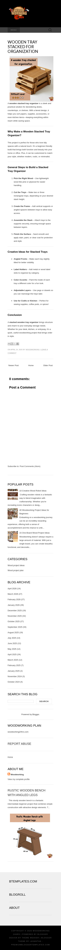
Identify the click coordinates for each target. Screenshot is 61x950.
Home (31, 365)
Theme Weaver (30, 938)
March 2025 (13, 660)
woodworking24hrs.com (18, 732)
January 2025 (14, 671)
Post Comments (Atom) (30, 466)
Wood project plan (16, 570)
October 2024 (14, 682)
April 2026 (12, 588)
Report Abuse (19, 743)
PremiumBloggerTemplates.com (30, 945)
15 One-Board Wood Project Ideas (34, 533)
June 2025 (12, 643)
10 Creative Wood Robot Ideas (33, 491)
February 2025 (14, 665)
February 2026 (14, 599)
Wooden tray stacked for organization (23, 47)
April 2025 (12, 654)
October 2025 (14, 621)
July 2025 (12, 638)
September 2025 (15, 627)
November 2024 (15, 676)
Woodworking (33, 349)
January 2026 (14, 605)
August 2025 (13, 632)
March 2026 (13, 594)
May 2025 (12, 649)
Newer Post (13, 365)
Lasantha (35, 941)
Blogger (35, 714)
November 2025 (15, 616)
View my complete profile (19, 779)
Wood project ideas (16, 565)
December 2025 (15, 610)
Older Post (48, 365)
